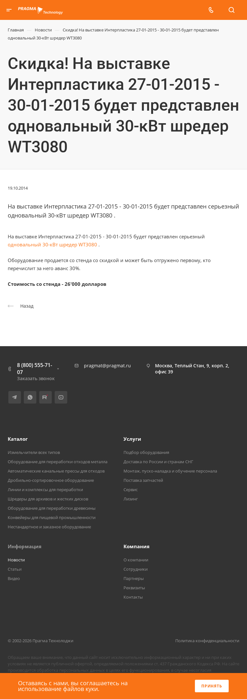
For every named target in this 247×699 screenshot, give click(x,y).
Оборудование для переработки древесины (52, 508)
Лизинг (131, 499)
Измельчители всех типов (34, 452)
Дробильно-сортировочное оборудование (51, 480)
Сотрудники (136, 569)
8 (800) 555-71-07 (34, 369)
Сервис (131, 489)
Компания (137, 546)
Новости (16, 560)
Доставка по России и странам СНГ (158, 462)
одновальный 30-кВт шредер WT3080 (52, 244)
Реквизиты (134, 588)
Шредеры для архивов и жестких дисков (48, 499)
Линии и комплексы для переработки (45, 489)
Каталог (18, 439)
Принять (211, 686)
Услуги (132, 439)
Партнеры (134, 578)
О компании (136, 560)
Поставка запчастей (143, 480)
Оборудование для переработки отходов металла (57, 462)
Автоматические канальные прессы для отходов (56, 471)
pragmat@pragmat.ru (107, 365)
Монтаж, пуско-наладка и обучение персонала (170, 471)
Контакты (133, 597)
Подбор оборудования (146, 452)
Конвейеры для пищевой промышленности (52, 517)
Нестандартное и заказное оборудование (49, 527)
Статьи (15, 569)
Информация (24, 546)
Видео (14, 578)
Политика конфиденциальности (207, 641)
